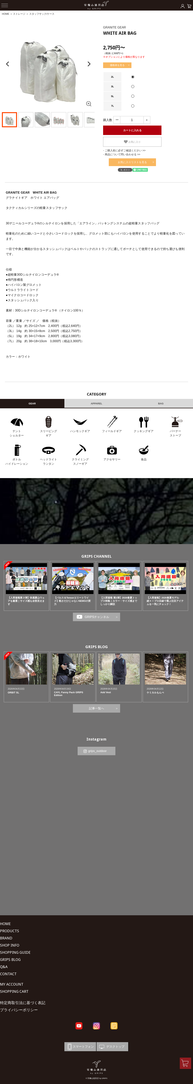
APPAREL (96, 403)
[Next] (88, 64)
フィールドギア (112, 431)
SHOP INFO (9, 945)
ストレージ (19, 13)
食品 (144, 459)
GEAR (32, 403)
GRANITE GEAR (114, 27)
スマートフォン (80, 1046)
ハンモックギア (80, 431)
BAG (161, 403)
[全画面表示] (88, 103)
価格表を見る (117, 65)
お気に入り (132, 142)
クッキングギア (144, 431)
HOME (5, 13)
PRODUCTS (9, 931)
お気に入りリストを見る (132, 162)
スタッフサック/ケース (42, 13)
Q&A (4, 966)
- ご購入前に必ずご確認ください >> (124, 150)
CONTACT (8, 974)
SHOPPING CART (14, 991)
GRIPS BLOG (96, 647)
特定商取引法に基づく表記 (22, 1002)
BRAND (6, 938)
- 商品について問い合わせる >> (121, 154)
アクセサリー (111, 459)
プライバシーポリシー (19, 1010)
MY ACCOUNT (11, 984)
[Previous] (8, 64)
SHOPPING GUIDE (15, 952)
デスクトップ (111, 1046)
